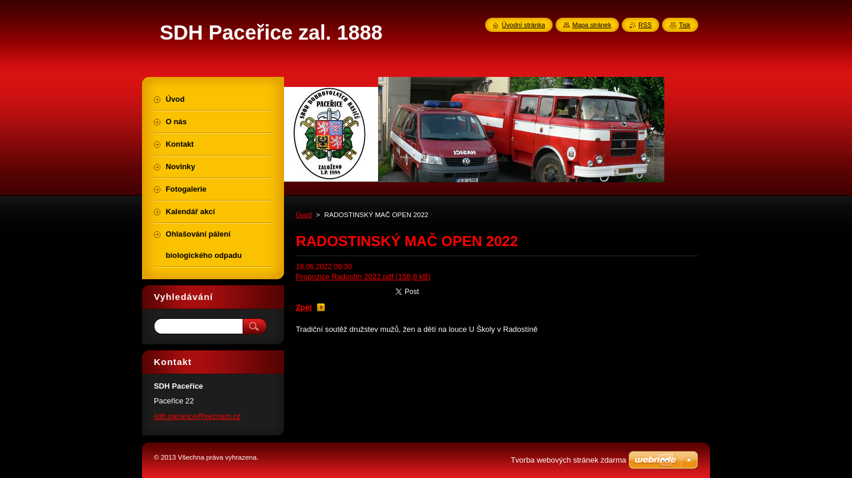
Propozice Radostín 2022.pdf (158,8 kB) (363, 276)
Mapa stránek (591, 24)
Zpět (304, 307)
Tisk (684, 24)
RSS (644, 24)
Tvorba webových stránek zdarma (568, 460)
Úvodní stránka (523, 24)
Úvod (304, 214)
